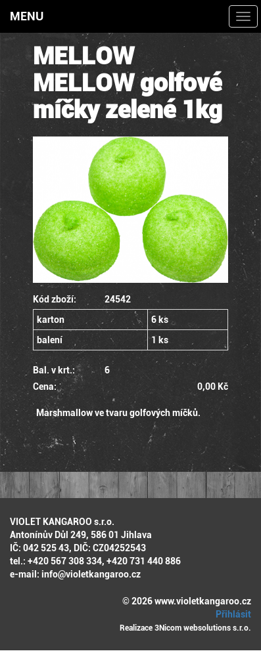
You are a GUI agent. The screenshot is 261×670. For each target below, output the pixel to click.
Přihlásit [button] (231, 614)
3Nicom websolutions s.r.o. (202, 628)
